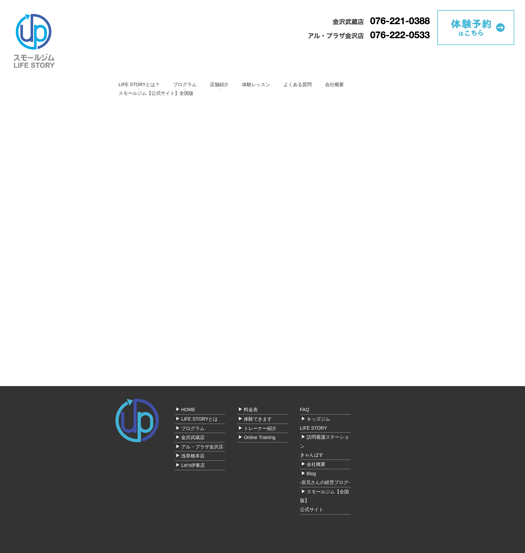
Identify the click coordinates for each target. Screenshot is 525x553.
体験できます (258, 419)
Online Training (259, 437)
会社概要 (334, 84)
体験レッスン (256, 84)
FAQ (304, 410)
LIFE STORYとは (199, 419)
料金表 (251, 410)
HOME (188, 410)
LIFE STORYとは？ (139, 84)
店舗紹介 (219, 84)
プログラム (185, 84)
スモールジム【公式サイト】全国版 (156, 93)
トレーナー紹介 (260, 428)
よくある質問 (298, 84)
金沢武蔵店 (193, 437)
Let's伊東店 (193, 465)
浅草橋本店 (193, 456)
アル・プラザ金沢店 (202, 446)
